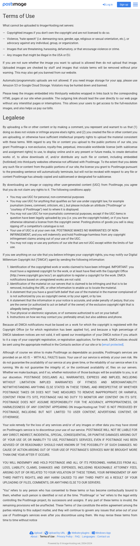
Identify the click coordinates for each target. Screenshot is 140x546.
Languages (88, 536)
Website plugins (78, 532)
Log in (108, 4)
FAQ (77, 536)
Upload (35, 532)
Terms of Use (47, 536)
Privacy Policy (65, 536)
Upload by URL (55, 532)
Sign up (124, 4)
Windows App (101, 532)
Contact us (103, 536)
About (34, 536)
